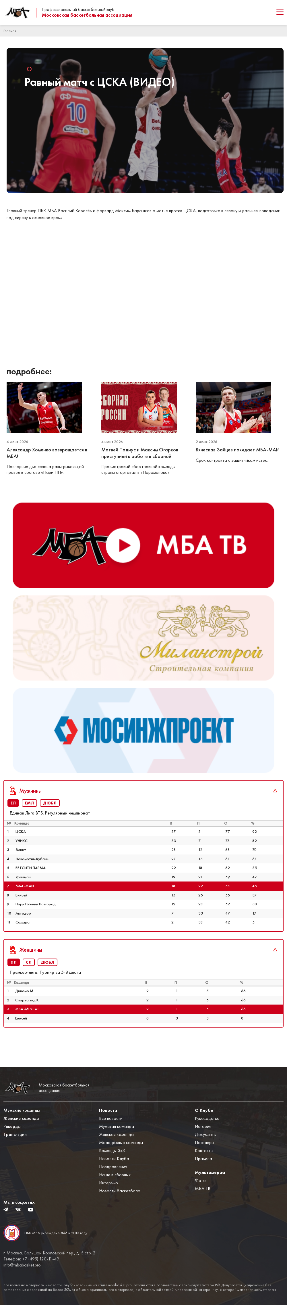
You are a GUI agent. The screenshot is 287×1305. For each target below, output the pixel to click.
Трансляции (15, 1134)
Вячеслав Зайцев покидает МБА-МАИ (238, 450)
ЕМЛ (29, 820)
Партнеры (204, 1142)
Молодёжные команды (121, 1142)
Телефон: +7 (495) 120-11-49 (31, 1259)
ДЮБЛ (50, 820)
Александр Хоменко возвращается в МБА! (47, 453)
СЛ (29, 980)
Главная (9, 30)
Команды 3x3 (112, 1150)
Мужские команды (21, 1110)
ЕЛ (13, 820)
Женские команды (21, 1118)
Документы (205, 1134)
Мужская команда (116, 1126)
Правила (203, 1158)
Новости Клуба (114, 1158)
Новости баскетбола (119, 1191)
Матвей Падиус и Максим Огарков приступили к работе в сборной (139, 453)
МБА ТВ (202, 1188)
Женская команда (116, 1134)
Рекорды (12, 1126)
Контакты (204, 1150)
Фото (200, 1180)
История (203, 1126)
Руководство (207, 1118)
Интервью (108, 1183)
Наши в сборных (115, 1175)
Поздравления (113, 1167)
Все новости (111, 1118)
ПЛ (14, 980)
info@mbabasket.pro (22, 1265)
